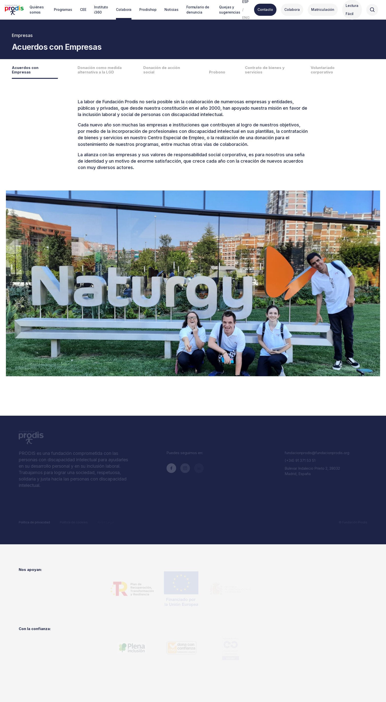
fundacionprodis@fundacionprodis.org (317, 452)
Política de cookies (74, 522)
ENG (246, 18)
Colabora (292, 9)
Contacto (265, 9)
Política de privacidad (34, 522)
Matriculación (322, 9)
